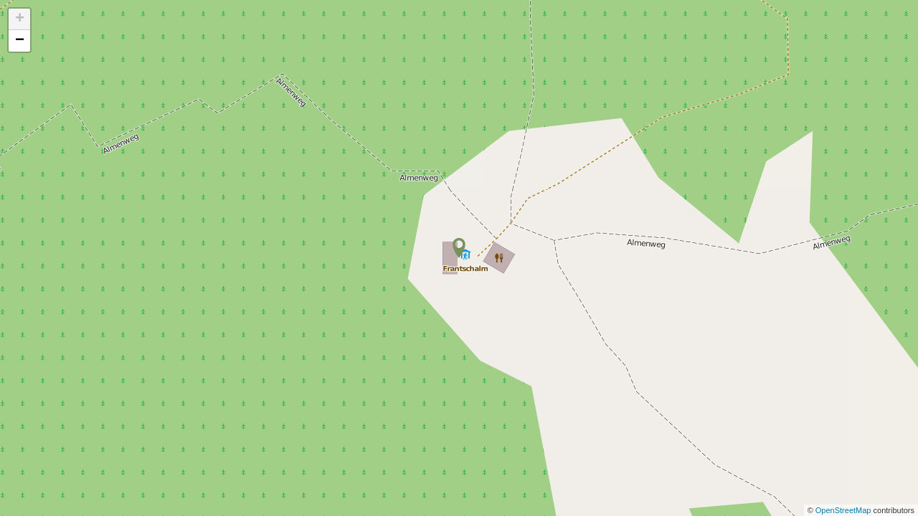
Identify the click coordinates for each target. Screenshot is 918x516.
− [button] (19, 41)
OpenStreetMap (844, 510)
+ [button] (19, 19)
